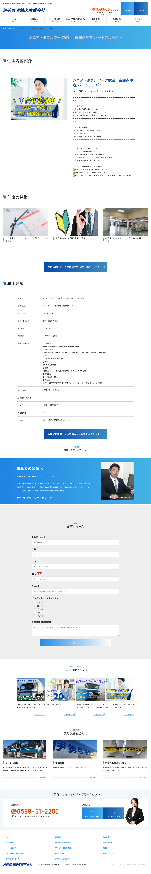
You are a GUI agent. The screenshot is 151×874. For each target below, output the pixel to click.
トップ (13, 20)
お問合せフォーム (12, 859)
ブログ (137, 20)
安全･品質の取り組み (75, 20)
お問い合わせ (128, 11)
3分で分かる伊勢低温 (62, 842)
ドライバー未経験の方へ (63, 848)
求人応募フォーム (114, 816)
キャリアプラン (108, 853)
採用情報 (96, 20)
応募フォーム (107, 842)
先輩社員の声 (59, 853)
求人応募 (141, 11)
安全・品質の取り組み (14, 853)
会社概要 (34, 20)
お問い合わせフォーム (92, 816)
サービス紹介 (55, 20)
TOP (8, 837)
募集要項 (117, 20)
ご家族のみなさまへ (61, 859)
